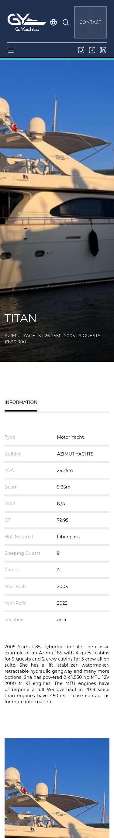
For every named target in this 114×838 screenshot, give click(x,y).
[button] (53, 22)
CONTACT (90, 22)
